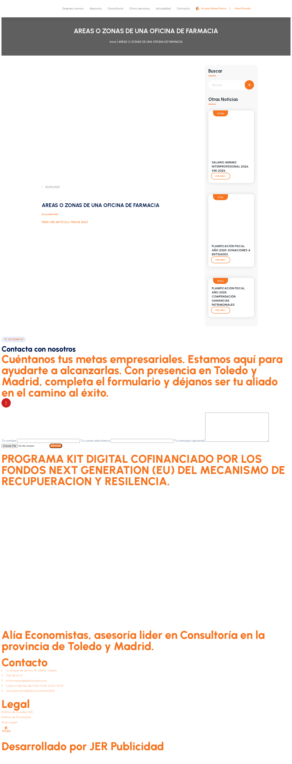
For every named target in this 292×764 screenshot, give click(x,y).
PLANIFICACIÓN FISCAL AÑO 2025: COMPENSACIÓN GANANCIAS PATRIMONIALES (228, 296)
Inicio (113, 41)
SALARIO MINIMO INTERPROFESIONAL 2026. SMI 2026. (230, 166)
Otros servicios (139, 8)
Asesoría (95, 8)
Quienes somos (73, 8)
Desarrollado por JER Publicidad (82, 752)
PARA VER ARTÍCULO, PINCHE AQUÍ (65, 222)
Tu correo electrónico (127, 446)
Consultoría (115, 8)
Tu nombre (41, 446)
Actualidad (163, 8)
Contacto (183, 8)
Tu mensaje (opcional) (225, 446)
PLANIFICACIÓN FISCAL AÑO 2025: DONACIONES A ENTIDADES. (231, 250)
